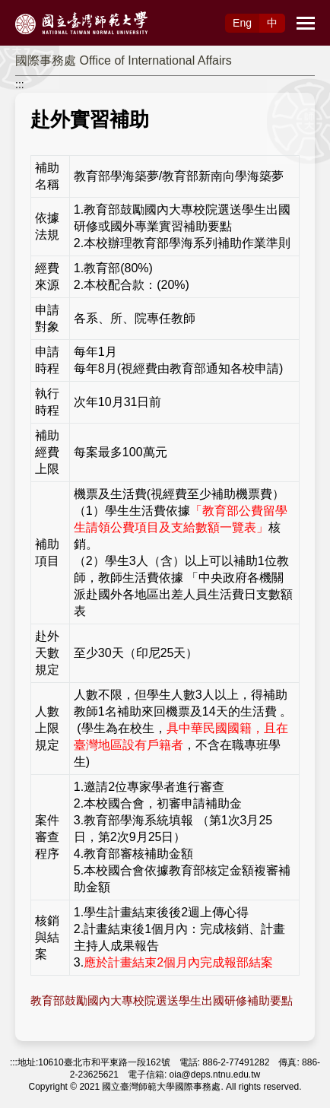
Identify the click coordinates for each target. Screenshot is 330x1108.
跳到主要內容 (32, 8)
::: (19, 84)
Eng (242, 23)
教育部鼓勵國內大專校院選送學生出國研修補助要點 (161, 1000)
